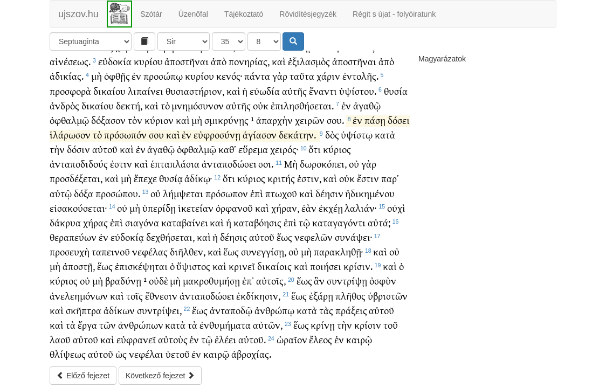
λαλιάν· (360, 208)
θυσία (396, 91)
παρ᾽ (390, 178)
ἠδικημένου (370, 193)
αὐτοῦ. (252, 339)
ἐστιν (121, 163)
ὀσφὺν (382, 280)
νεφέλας (150, 251)
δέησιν (329, 193)
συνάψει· (353, 237)
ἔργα (87, 325)
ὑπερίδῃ (159, 208)
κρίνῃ (323, 325)
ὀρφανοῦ (234, 208)
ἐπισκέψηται (141, 266)
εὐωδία (265, 91)
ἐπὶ (256, 193)
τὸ (165, 105)
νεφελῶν (313, 237)
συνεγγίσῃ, (263, 251)
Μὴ (291, 163)
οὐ (354, 163)
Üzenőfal (193, 14)
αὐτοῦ (105, 149)
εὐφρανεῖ (136, 339)
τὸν (135, 120)
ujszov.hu (78, 14)
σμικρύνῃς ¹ (229, 120)
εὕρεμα (253, 149)
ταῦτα (302, 76)
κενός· (229, 76)
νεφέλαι (146, 354)
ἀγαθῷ (367, 105)
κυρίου (148, 61)
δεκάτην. (297, 134)
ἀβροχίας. (251, 354)
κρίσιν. (358, 266)
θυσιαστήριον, (195, 91)
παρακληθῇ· (338, 251)
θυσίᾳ (171, 178)
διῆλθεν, (187, 251)
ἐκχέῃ (331, 208)
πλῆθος (350, 295)
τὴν (57, 149)
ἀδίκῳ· (198, 178)
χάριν (328, 76)
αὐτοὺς (173, 339)
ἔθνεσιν (161, 295)
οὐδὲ (158, 280)
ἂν (319, 280)
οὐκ (260, 105)
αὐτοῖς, (271, 280)
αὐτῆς (294, 91)
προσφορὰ (70, 91)
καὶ (279, 61)
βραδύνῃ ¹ (126, 280)
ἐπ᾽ (248, 280)
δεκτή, (129, 105)
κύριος (337, 149)
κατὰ (385, 134)
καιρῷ (359, 339)
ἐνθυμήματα (225, 325)
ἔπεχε (145, 178)
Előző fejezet (83, 375)
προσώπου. (117, 193)
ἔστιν (368, 178)
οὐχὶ (396, 208)
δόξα (83, 193)
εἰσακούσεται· (78, 208)
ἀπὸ (218, 61)
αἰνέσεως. (70, 61)
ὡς (121, 354)
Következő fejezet (160, 375)
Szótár (151, 14)
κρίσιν (367, 325)
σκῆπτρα (83, 310)
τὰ (70, 325)
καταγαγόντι (339, 222)
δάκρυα (65, 222)
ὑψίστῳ (357, 134)
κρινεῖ (242, 266)
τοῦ (390, 325)
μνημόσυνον (197, 105)
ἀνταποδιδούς (79, 163)
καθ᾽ (227, 149)
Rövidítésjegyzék (307, 14)
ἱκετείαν (196, 208)
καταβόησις (257, 222)
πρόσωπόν (125, 134)
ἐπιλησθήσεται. (302, 105)
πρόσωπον (226, 193)
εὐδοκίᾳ (127, 237)
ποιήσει (325, 266)
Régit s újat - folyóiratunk (394, 14)
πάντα (257, 76)
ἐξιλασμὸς (309, 61)
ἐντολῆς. (360, 76)
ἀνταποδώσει (229, 163)
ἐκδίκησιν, (258, 295)
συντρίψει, (159, 310)
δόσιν (78, 149)
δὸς (332, 134)
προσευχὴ (69, 251)
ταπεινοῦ (111, 251)
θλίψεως (68, 354)
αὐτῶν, (268, 325)
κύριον (159, 120)
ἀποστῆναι (186, 61)
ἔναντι (323, 91)
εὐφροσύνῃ (217, 134)
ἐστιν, (309, 178)
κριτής (281, 178)
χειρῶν (310, 120)
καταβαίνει (184, 222)
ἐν (136, 76)
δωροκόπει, (323, 163)
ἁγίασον (260, 134)
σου (156, 134)
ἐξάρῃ (321, 295)
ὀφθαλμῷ (69, 120)
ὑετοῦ (178, 354)
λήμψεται (183, 193)
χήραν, (285, 208)
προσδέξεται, (76, 178)
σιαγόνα (142, 222)
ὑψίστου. (357, 91)
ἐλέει (225, 339)
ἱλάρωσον (70, 134)
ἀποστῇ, (79, 266)
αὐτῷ (61, 193)
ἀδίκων (119, 310)
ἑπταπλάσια (174, 163)
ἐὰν (308, 208)
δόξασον (108, 120)
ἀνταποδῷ (231, 310)
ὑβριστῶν (388, 295)
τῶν (107, 325)
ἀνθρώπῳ (274, 310)
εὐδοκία (115, 61)
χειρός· (284, 149)
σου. (335, 120)
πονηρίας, (249, 61)
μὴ (96, 76)
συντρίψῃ (347, 280)
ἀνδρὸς (64, 105)
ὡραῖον (292, 339)
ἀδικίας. (67, 76)
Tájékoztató (243, 14)
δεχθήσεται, (170, 237)
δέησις (233, 237)
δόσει (399, 120)
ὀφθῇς (117, 76)
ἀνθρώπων (140, 325)
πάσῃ (374, 120)
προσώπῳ (163, 76)
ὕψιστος (193, 266)
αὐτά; (379, 222)
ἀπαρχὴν (274, 120)
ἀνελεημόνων (79, 295)
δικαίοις (274, 266)
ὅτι (314, 149)
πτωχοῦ (281, 193)
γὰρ (279, 76)
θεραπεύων (73, 237)
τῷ (304, 222)
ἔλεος (320, 339)
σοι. (265, 163)
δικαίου (109, 91)
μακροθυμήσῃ (211, 280)
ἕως (284, 237)
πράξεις (351, 310)
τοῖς (134, 295)
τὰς (326, 310)
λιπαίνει (145, 91)
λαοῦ (60, 339)
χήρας (95, 222)
